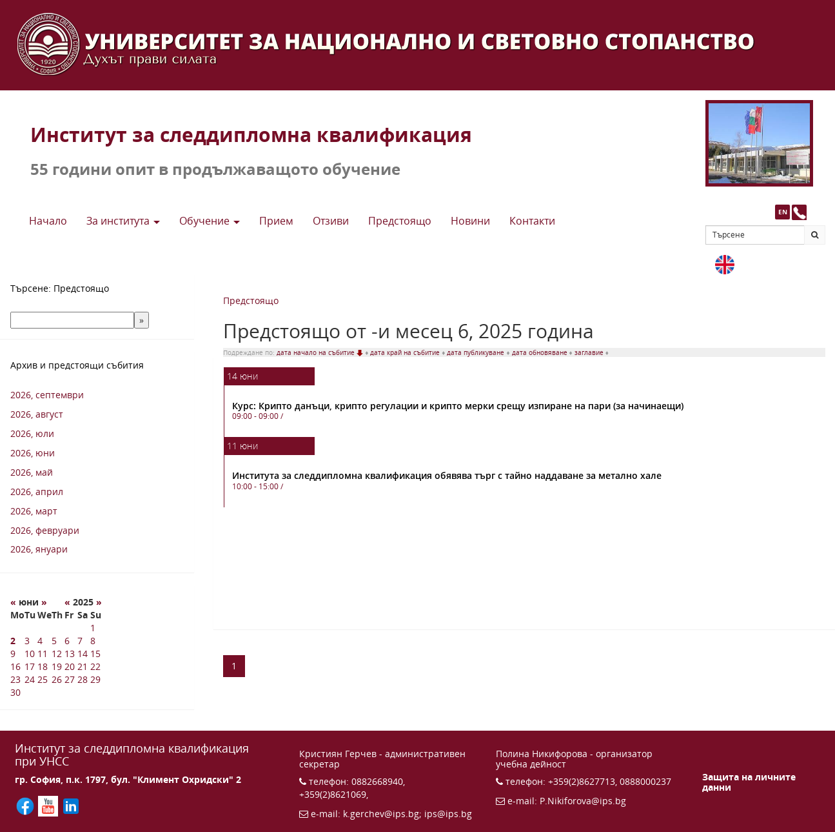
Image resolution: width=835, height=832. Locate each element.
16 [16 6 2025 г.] (15, 666)
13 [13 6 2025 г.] (69, 653)
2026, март (33, 511)
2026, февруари (44, 530)
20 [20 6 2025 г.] (69, 666)
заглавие (590, 352)
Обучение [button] (209, 221)
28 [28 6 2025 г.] (82, 679)
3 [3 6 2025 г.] (27, 640)
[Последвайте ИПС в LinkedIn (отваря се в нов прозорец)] (71, 805)
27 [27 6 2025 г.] (69, 679)
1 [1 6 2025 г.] (92, 628)
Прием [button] (276, 221)
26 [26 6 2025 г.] (57, 679)
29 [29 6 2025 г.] (95, 679)
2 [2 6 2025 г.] (12, 640)
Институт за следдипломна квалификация (251, 134)
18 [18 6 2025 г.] (42, 666)
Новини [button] (470, 221)
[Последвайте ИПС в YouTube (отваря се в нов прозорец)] (49, 805)
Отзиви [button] (331, 221)
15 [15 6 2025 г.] (95, 653)
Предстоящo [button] (399, 221)
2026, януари (39, 549)
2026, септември (47, 395)
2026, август (36, 414)
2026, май (31, 472)
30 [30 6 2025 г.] (15, 692)
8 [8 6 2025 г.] (92, 640)
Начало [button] (48, 221)
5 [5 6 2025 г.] (54, 640)
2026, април (36, 491)
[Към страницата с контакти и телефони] (799, 212)
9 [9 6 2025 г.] (12, 653)
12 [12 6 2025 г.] (57, 653)
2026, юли (32, 433)
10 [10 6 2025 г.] (30, 653)
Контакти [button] (532, 221)
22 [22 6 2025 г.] (95, 666)
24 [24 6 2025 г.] (30, 679)
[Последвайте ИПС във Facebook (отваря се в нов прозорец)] (26, 805)
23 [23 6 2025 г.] (15, 679)
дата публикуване (476, 352)
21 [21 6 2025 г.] (82, 666)
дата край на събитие (406, 352)
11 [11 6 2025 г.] (42, 653)
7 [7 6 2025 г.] (80, 640)
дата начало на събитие (321, 352)
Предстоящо (251, 300)
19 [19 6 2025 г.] (57, 666)
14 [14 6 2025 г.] (82, 653)
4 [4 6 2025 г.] (40, 640)
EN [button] (782, 211)
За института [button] (123, 221)
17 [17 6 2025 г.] (30, 666)
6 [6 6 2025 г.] (67, 640)
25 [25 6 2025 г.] (42, 679)
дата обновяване (540, 352)
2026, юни (32, 453)
